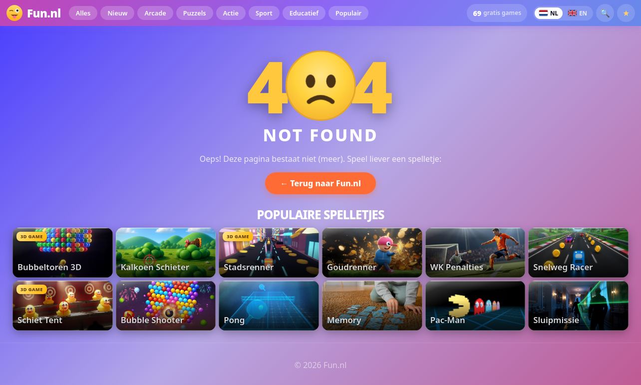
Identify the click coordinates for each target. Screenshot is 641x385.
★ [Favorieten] (626, 12)
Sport (264, 12)
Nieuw (117, 12)
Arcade (155, 12)
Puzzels (194, 12)
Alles (83, 12)
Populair (348, 12)
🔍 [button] (605, 12)
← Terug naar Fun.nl (320, 183)
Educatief (304, 12)
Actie (231, 12)
